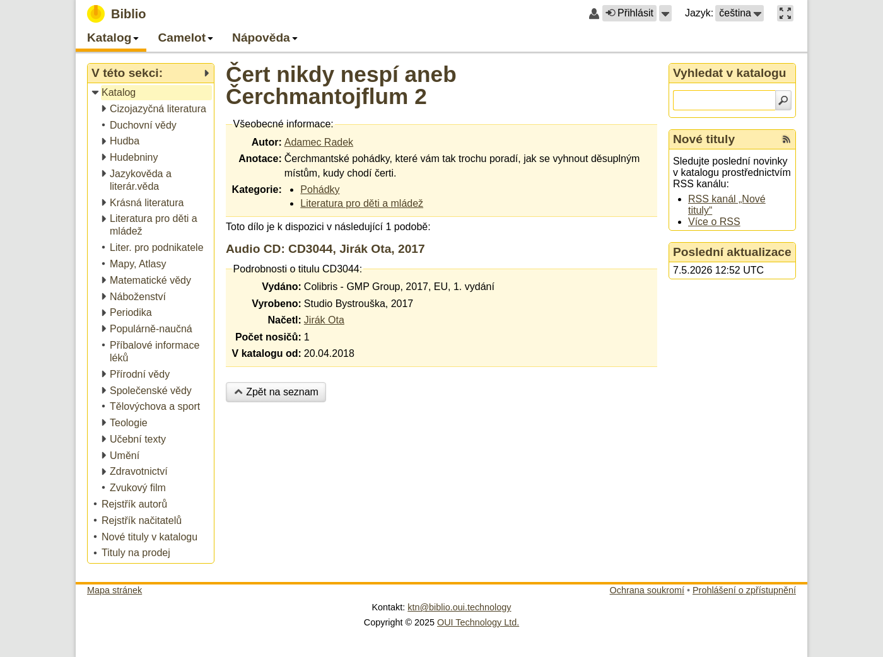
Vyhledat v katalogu (730, 72)
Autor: (267, 142)
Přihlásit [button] (629, 13)
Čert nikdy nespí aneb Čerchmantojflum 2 (341, 85)
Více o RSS (714, 221)
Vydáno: (281, 286)
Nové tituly (704, 139)
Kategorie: (257, 189)
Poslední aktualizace (732, 252)
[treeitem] (151, 93)
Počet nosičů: (268, 337)
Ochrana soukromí (647, 590)
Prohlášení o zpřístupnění (744, 590)
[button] (665, 13)
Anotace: (259, 158)
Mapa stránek (114, 590)
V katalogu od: (266, 353)
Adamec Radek (318, 142)
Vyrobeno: (276, 303)
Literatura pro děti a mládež (361, 203)
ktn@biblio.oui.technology (459, 607)
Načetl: (284, 320)
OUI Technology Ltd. (478, 622)
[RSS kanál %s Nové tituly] (786, 139)
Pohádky (319, 189)
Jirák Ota (324, 320)
